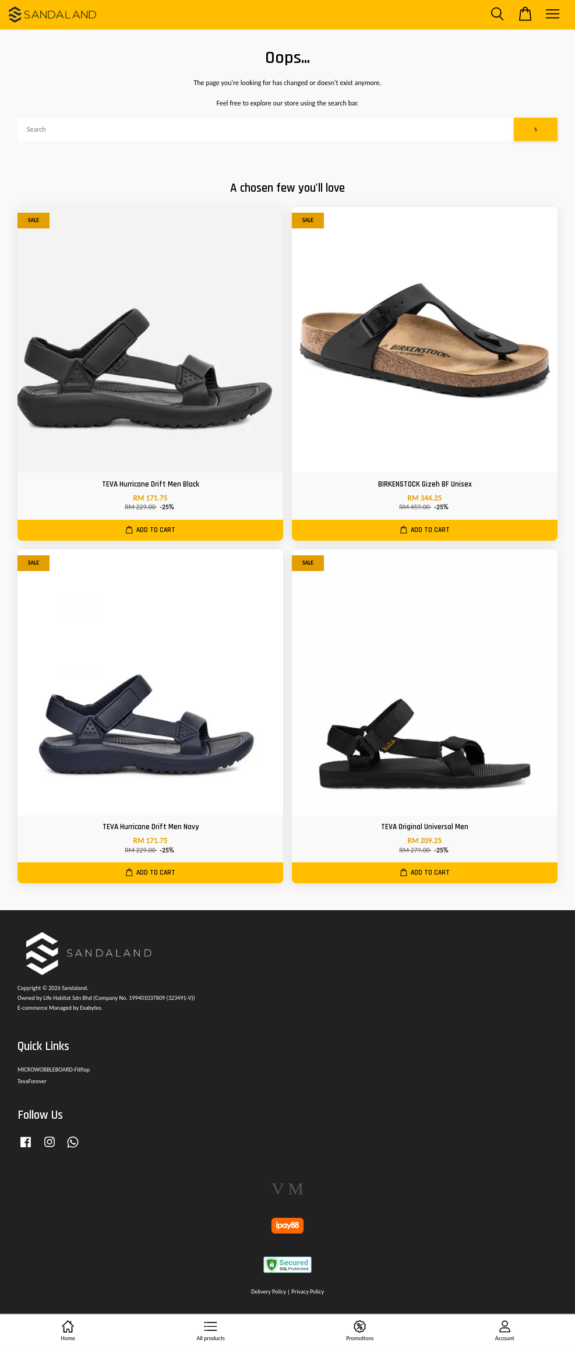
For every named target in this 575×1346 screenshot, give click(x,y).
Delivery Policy (268, 1291)
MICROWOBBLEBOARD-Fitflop (53, 1069)
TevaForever (32, 1081)
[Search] (265, 129)
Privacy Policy (307, 1291)
